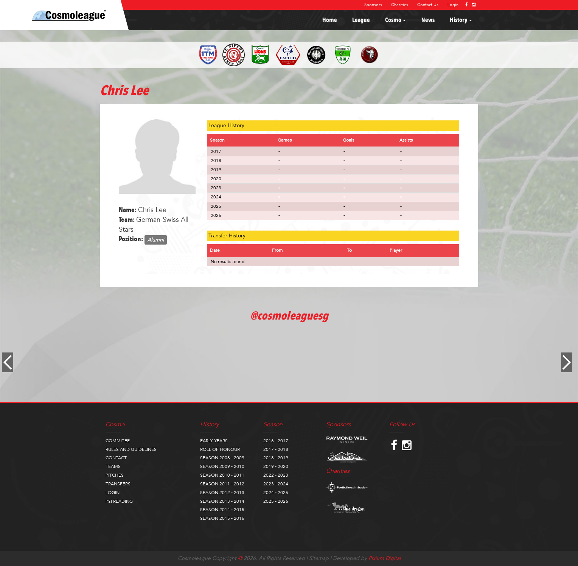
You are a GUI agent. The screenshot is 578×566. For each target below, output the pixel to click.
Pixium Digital (384, 558)
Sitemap (319, 558)
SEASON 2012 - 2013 (222, 493)
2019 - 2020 (275, 466)
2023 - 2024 (275, 484)
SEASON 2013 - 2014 (222, 501)
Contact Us (427, 5)
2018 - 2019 (275, 458)
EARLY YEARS (214, 441)
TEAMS (113, 466)
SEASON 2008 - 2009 (222, 458)
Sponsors (373, 5)
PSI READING (119, 501)
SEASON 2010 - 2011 (222, 475)
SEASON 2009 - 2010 (222, 466)
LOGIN (113, 493)
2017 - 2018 (275, 449)
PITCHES (115, 475)
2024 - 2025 (275, 493)
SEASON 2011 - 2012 (222, 484)
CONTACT (116, 458)
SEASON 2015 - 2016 (222, 518)
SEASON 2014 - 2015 (222, 510)
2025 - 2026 (275, 501)
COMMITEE (118, 441)
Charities (399, 5)
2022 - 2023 (275, 475)
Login (452, 5)
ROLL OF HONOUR (220, 449)
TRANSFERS (118, 484)
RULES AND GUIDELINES (131, 449)
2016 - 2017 (275, 441)
